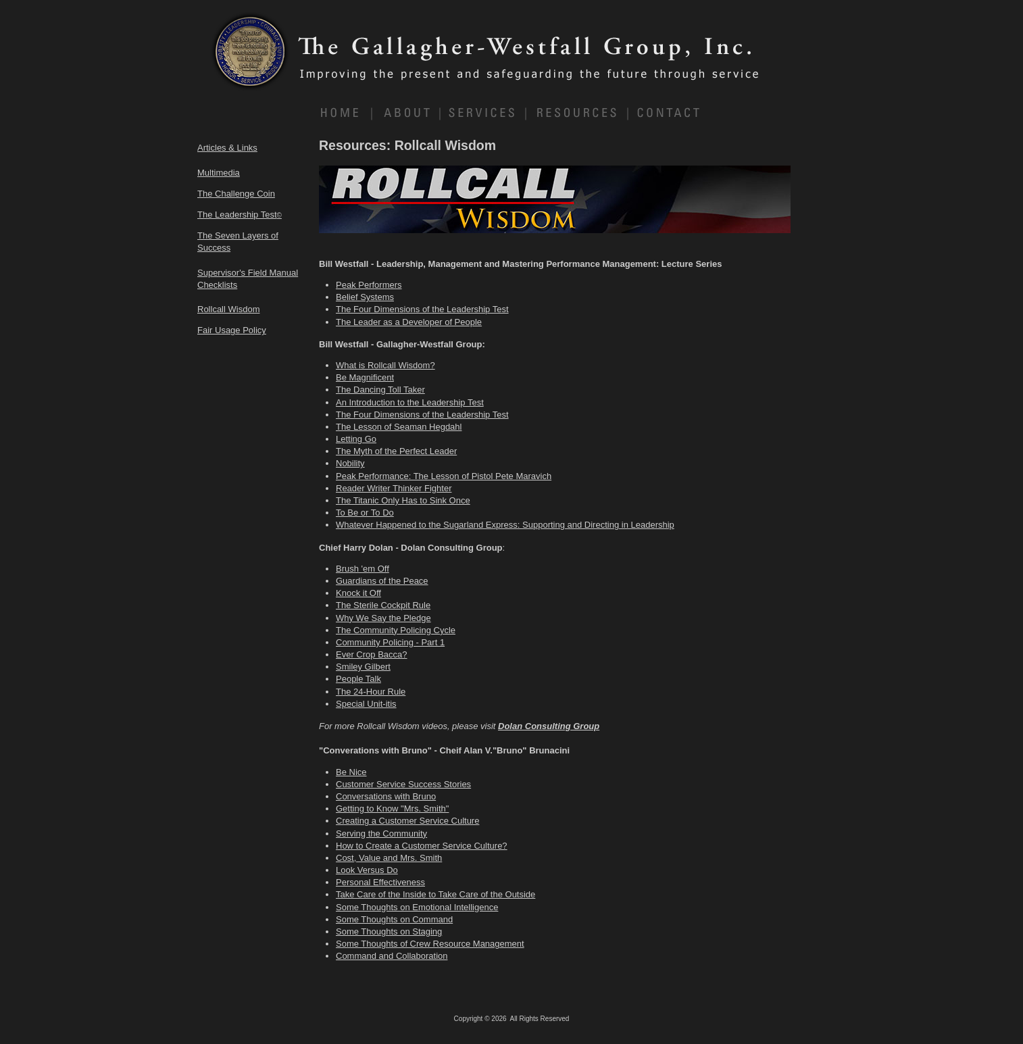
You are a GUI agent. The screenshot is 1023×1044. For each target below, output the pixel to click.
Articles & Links (227, 148)
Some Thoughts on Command (394, 919)
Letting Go (356, 439)
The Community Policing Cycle (395, 630)
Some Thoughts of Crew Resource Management (430, 944)
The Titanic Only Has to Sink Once (403, 500)
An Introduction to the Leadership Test (410, 402)
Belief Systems (365, 297)
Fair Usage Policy (231, 330)
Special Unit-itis (366, 704)
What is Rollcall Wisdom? (385, 365)
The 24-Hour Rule (370, 692)
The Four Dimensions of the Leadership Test (422, 309)
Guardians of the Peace (382, 581)
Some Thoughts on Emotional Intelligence (417, 907)
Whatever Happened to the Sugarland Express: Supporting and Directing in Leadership (505, 525)
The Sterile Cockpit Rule (383, 605)
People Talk (358, 679)
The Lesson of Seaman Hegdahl (398, 427)
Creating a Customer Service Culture (407, 821)
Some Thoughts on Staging (389, 931)
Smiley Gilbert (363, 667)
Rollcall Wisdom (228, 309)
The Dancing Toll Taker (380, 389)
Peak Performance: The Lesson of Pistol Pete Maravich (443, 476)
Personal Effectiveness (380, 882)
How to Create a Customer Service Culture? (421, 846)
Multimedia (218, 173)
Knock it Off (358, 593)
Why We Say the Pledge (383, 618)
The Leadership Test (239, 214)
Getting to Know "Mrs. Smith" (392, 808)
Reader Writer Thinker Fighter (393, 488)
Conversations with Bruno (386, 796)
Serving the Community (381, 833)
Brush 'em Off (362, 569)
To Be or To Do (365, 512)
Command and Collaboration (391, 956)
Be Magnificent (365, 377)
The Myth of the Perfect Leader (396, 451)
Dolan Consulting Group (548, 726)
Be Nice (351, 772)
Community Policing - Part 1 (390, 642)
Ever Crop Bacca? (371, 654)
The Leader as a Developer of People (409, 322)
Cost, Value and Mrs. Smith (389, 858)
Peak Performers (369, 285)
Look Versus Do (367, 870)
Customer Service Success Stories (403, 784)
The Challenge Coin (236, 194)
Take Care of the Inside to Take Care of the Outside (435, 894)
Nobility (350, 463)
